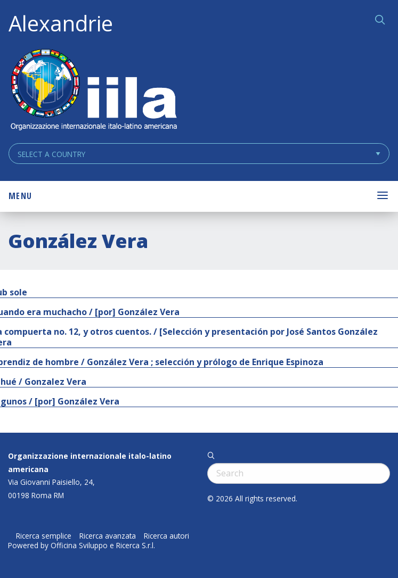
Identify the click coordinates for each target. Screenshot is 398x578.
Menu (20, 196)
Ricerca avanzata (107, 536)
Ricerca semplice (43, 536)
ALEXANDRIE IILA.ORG (93, 91)
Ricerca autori (166, 536)
